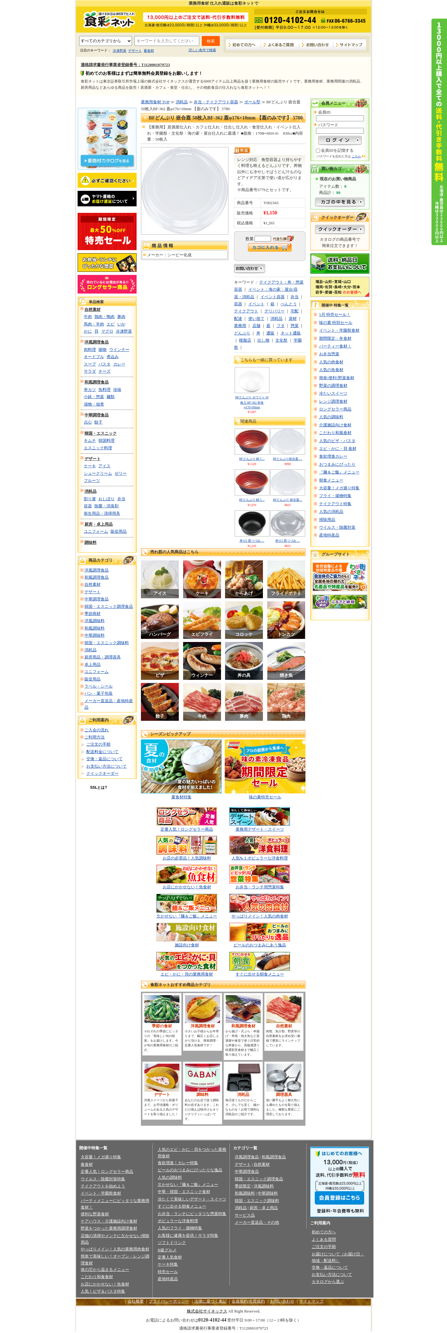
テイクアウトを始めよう (103, 1186)
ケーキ (90, 466)
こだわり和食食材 (97, 1276)
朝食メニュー (331, 480)
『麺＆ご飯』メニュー (339, 472)
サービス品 (245, 1215)
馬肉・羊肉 (94, 324)
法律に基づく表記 (210, 1301)
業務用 (240, 325)
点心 (88, 422)
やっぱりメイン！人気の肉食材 (260, 916)
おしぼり (106, 498)
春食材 (87, 1164)
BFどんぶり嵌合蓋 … (287, 458)
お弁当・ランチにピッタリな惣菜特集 (192, 1213)
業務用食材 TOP (155, 102)
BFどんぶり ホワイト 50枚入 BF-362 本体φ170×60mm (252, 402)
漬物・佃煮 (94, 404)
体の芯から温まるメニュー (105, 1269)
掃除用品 (327, 519)
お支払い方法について (106, 766)
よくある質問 (324, 1239)
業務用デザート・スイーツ (260, 829)
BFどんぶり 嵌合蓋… (287, 499)
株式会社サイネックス (207, 1311)
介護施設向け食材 (335, 425)
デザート (135, 50)
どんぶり (242, 333)
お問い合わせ (316, 44)
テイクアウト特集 (335, 503)
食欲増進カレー (333, 456)
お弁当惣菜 (329, 354)
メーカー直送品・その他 (257, 1222)
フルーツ (92, 480)
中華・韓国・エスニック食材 (184, 1191)
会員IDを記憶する (337, 150)
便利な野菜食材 (95, 1214)
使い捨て (256, 318)
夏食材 (149, 50)
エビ (110, 324)
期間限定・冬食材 (335, 338)
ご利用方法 (94, 737)
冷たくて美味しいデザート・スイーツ (192, 1199)
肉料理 (90, 349)
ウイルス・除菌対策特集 (103, 1179)
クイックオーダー (102, 773)
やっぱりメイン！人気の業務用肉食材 (115, 1249)
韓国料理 (106, 440)
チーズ (104, 371)
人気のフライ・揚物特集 (180, 1228)
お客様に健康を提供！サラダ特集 (188, 1235)
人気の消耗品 (331, 511)
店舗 (256, 325)
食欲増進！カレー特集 (178, 1162)
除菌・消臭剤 (106, 506)
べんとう (289, 304)
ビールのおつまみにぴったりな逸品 (190, 1170)
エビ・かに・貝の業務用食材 (186, 974)
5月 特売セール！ (334, 314)
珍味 (117, 389)
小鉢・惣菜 (94, 396)
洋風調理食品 (96, 342)
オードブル (94, 356)
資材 (293, 318)
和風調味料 (94, 628)
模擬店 (245, 340)
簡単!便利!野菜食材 (336, 377)
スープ (90, 364)
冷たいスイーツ (333, 393)
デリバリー (274, 311)
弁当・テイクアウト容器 (216, 102)
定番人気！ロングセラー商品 (186, 829)
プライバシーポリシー (169, 1301)
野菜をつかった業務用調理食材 (109, 1228)
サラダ (90, 371)
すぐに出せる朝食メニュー (260, 974)
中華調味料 (94, 635)
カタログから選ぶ (328, 1281)
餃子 (98, 422)
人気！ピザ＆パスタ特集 (103, 1291)
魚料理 (104, 389)
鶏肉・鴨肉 (104, 316)
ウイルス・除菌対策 (337, 527)
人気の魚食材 (331, 369)
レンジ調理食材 (333, 401)
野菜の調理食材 (333, 385)
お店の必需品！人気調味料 (187, 858)
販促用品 (119, 531)
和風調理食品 (96, 382)
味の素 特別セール (335, 322)
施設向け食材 (187, 945)
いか (121, 324)
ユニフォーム (96, 531)
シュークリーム (98, 473)
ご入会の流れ (96, 730)
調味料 (90, 542)
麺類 (110, 396)
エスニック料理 (98, 448)
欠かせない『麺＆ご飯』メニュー (186, 916)
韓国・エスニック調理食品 (108, 606)
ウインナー (119, 349)
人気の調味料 (331, 417)
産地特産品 (329, 535)
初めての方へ (243, 44)
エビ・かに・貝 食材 (337, 448)
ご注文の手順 (98, 744)
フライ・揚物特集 (335, 495)
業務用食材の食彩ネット (107, 19)
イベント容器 (272, 296)
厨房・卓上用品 (98, 524)
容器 (88, 506)
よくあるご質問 (280, 44)
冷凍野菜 (119, 50)
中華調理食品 (96, 415)
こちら (356, 156)
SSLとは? (98, 787)
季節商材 (92, 613)
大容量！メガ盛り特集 (339, 488)
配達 (238, 318)
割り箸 (90, 498)
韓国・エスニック (100, 433)
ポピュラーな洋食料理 (178, 1221)
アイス (104, 466)
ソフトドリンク (172, 1242)
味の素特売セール (265, 797)
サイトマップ (349, 44)
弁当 (121, 498)
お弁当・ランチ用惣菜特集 (260, 887)
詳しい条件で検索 (202, 50)
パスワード (328, 125)
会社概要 (136, 1301)
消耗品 (90, 491)
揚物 (102, 349)
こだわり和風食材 (335, 432)
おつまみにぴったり (337, 464)
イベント (256, 304)
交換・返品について (104, 758)
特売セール (168, 1271)
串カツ (90, 389)
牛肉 (88, 316)
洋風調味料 (94, 620)
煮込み (112, 356)
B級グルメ (167, 1250)
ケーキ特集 (168, 1264)
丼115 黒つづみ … (252, 540)
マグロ (107, 331)
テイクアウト (246, 311)
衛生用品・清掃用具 (102, 513)
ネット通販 (291, 333)
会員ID (324, 112)
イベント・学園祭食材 (339, 330)
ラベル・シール (98, 686)
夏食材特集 (181, 797)
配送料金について (102, 751)
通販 (270, 333)
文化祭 (281, 340)
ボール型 (252, 102)
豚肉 (121, 316)
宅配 (295, 311)
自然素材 (92, 309)
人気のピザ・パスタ (337, 440)
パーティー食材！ (335, 346)
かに (88, 331)
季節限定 (243, 1186)
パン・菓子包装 (98, 693)
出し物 (263, 340)
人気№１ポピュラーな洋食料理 (260, 858)
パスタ (104, 364)
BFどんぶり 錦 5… (251, 458)
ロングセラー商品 (335, 409)
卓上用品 (92, 664)
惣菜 (295, 325)
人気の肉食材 (331, 362)
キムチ (90, 440)
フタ (281, 325)
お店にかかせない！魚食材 (187, 887)
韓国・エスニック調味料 (106, 642)
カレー (119, 364)
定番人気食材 (170, 1257)
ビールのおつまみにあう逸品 (259, 945)
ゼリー (121, 473)
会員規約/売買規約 (248, 1301)
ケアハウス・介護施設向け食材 (109, 1221)
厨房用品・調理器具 (102, 657)
